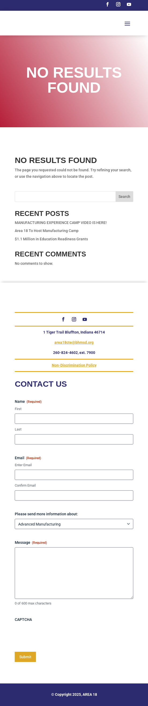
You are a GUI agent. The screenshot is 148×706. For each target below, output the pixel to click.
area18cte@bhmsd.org (74, 342)
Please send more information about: (46, 514)
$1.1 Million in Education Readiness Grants (51, 239)
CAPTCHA (23, 619)
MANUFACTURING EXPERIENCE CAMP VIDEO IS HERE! (61, 222)
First (18, 409)
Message (31, 542)
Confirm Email (25, 485)
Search (124, 196)
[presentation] (55, 634)
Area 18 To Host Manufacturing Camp (47, 231)
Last (18, 429)
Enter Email (23, 465)
